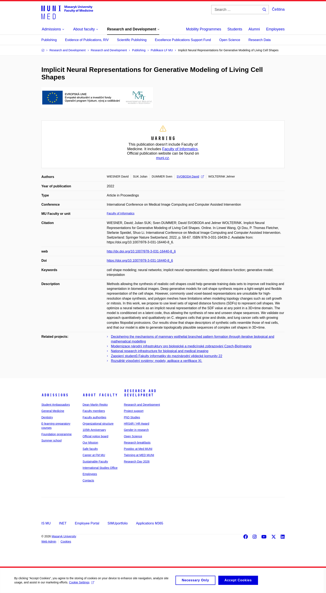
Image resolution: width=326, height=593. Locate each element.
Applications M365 (149, 523)
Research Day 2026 (137, 461)
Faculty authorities (94, 417)
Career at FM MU (94, 455)
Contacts (88, 480)
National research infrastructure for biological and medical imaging (160, 351)
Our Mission (90, 442)
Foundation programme (56, 434)
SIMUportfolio (117, 523)
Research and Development (140, 393)
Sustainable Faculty (95, 461)
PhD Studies (132, 417)
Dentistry (47, 417)
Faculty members (94, 411)
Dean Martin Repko (95, 404)
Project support (133, 411)
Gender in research (136, 430)
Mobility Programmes (203, 29)
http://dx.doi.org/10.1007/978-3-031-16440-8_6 (141, 251)
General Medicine (52, 411)
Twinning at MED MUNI (139, 455)
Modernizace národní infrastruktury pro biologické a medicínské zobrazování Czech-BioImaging (181, 346)
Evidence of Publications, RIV (87, 40)
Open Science (229, 40)
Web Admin (48, 541)
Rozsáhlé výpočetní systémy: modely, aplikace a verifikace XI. (156, 361)
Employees (275, 29)
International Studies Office (100, 467)
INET (62, 523)
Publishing (49, 40)
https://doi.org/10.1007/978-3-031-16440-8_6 (140, 260)
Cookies (66, 541)
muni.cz (162, 158)
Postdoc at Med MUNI (138, 448)
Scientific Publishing (132, 40)
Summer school (51, 440)
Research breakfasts (137, 442)
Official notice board (95, 436)
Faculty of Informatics (180, 149)
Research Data (259, 40)
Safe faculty (90, 448)
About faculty (100, 395)
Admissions (54, 395)
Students (234, 29)
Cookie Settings (82, 585)
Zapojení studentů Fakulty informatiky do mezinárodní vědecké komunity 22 (166, 356)
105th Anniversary (94, 430)
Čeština (278, 9)
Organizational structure (98, 423)
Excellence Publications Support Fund (183, 40)
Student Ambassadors (55, 404)
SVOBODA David (190, 176)
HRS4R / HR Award (136, 423)
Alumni (254, 29)
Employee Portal (87, 523)
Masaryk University (64, 536)
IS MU (46, 523)
